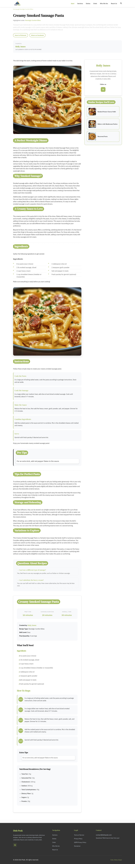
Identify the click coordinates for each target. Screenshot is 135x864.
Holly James (20, 46)
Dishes (88, 3)
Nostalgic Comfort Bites (26, 9)
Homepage (16, 9)
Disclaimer (77, 846)
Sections (80, 3)
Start (72, 3)
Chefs (95, 3)
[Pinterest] (103, 89)
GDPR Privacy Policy (80, 842)
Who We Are (104, 3)
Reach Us (114, 3)
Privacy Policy (78, 839)
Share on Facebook (37, 35)
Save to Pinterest (20, 35)
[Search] (121, 3)
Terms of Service (79, 835)
